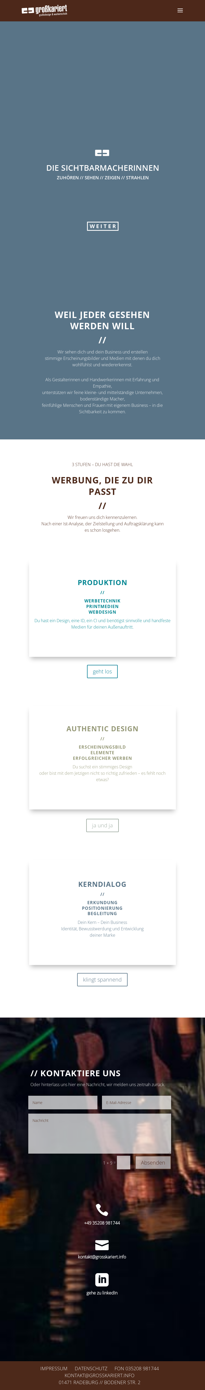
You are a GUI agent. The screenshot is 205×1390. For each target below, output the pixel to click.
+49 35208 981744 (102, 1223)
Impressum (54, 1368)
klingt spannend (102, 979)
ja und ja (102, 825)
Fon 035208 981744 (137, 1368)
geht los (102, 671)
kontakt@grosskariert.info (102, 1257)
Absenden (153, 1162)
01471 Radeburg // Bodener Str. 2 (99, 1382)
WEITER (103, 245)
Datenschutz (91, 1368)
